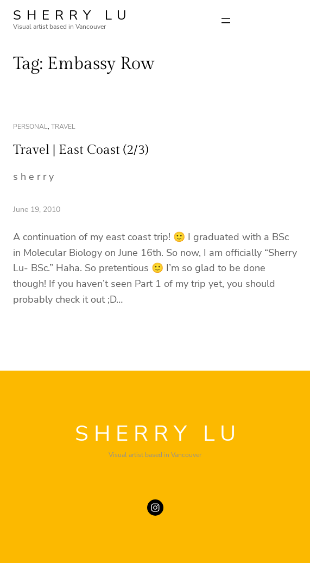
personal (30, 126)
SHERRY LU (72, 15)
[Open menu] (225, 20)
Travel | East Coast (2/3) (80, 150)
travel (63, 126)
